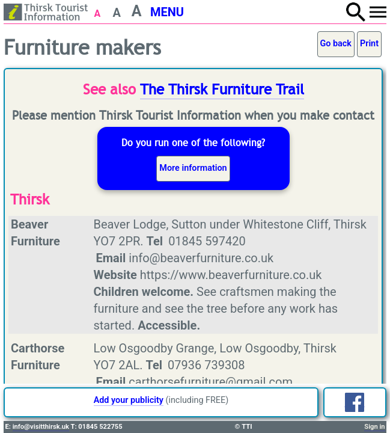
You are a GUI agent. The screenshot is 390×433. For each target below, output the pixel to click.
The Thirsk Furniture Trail (222, 90)
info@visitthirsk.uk (41, 427)
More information (193, 168)
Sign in (374, 427)
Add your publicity (128, 400)
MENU (167, 12)
